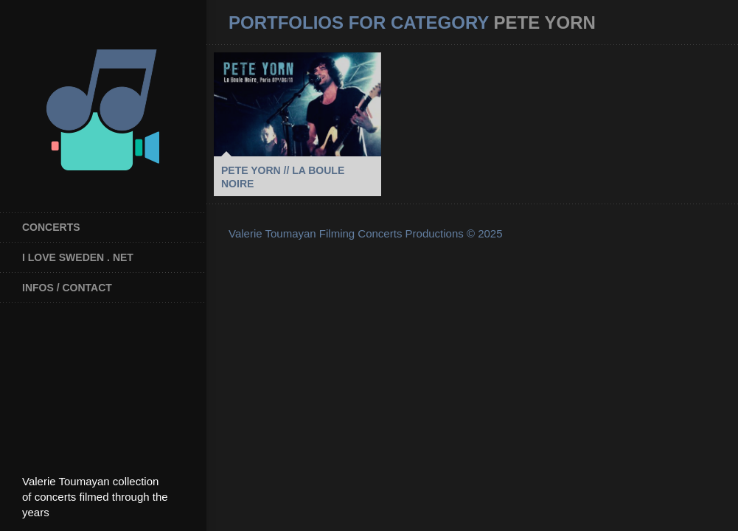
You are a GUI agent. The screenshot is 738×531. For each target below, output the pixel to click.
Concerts (51, 227)
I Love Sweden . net (77, 257)
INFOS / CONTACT (67, 288)
